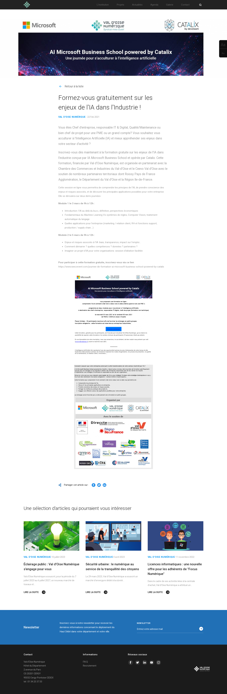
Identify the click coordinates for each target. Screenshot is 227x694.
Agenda (154, 4)
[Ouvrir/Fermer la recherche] (200, 5)
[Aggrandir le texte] (223, 44)
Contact (185, 4)
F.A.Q (85, 661)
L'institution (103, 4)
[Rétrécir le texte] (223, 53)
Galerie (169, 4)
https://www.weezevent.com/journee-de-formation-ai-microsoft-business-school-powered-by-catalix (111, 266)
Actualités (137, 4)
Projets (120, 4)
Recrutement (89, 665)
